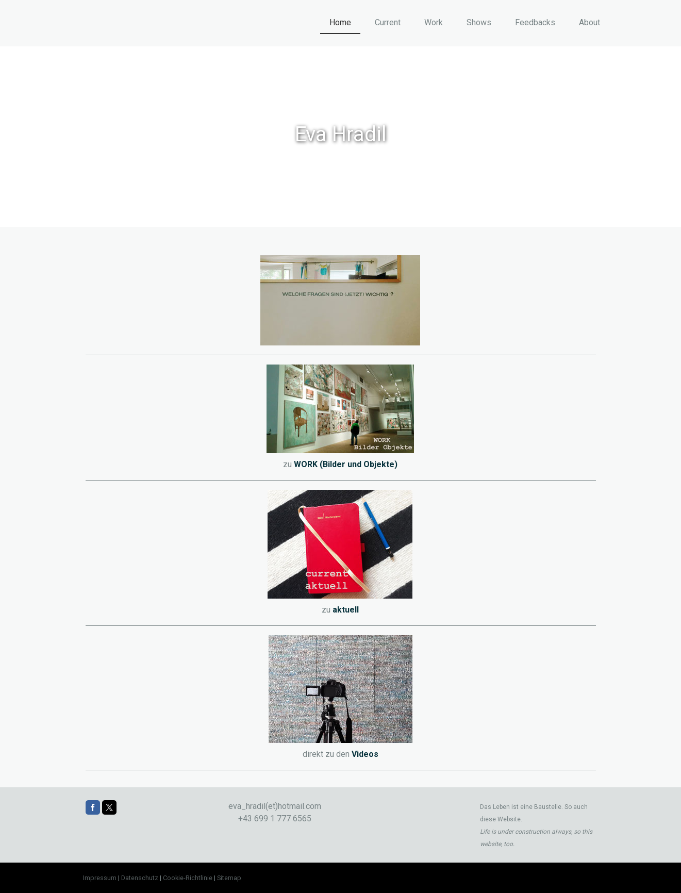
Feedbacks (535, 22)
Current (388, 22)
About (589, 22)
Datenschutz (139, 878)
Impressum (100, 878)
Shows (479, 22)
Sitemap (229, 878)
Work (433, 22)
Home (340, 22)
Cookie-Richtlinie (187, 878)
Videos (365, 754)
